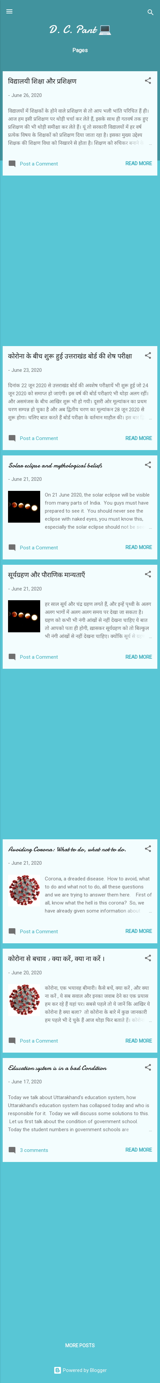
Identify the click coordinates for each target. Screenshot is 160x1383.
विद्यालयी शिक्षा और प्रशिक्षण (42, 81)
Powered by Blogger (80, 1370)
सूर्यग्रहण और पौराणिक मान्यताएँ (46, 574)
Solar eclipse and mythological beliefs (55, 465)
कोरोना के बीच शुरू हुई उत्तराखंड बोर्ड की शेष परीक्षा (70, 356)
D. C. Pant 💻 (80, 29)
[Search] (151, 13)
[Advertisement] (80, 261)
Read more (139, 164)
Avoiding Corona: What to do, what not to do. (67, 849)
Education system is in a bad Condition (57, 1067)
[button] (148, 82)
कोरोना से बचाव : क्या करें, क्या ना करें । (56, 958)
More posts (80, 1345)
